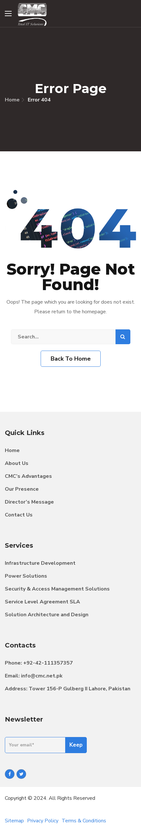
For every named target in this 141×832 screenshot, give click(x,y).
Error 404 (39, 99)
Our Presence (22, 489)
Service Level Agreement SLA (42, 601)
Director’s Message (29, 502)
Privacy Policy (42, 820)
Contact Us (19, 514)
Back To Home (71, 359)
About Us (16, 463)
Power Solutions (26, 576)
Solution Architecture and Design (46, 614)
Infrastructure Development (40, 563)
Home (12, 99)
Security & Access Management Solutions (57, 588)
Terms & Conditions (84, 820)
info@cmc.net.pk (42, 675)
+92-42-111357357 (48, 663)
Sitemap (14, 820)
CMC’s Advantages (28, 476)
